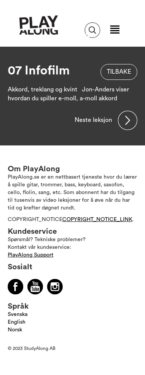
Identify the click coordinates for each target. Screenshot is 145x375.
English (17, 322)
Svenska (17, 314)
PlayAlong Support (30, 255)
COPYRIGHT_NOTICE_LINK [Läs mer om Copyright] (97, 219)
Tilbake (119, 72)
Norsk (15, 330)
